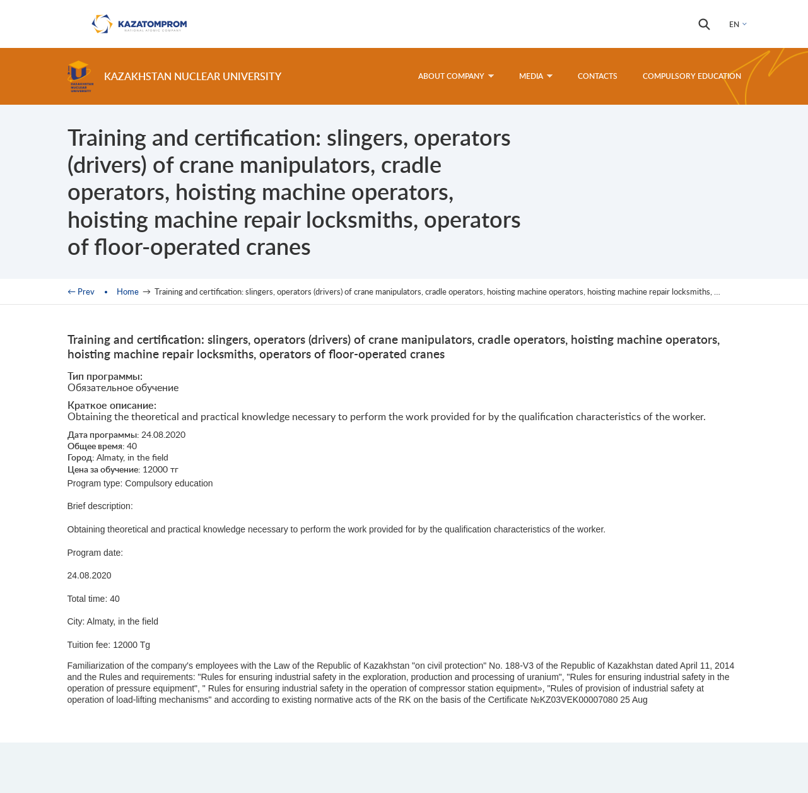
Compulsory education (692, 76)
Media (536, 76)
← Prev (81, 291)
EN (734, 24)
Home (128, 291)
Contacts (598, 76)
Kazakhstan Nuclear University (192, 76)
